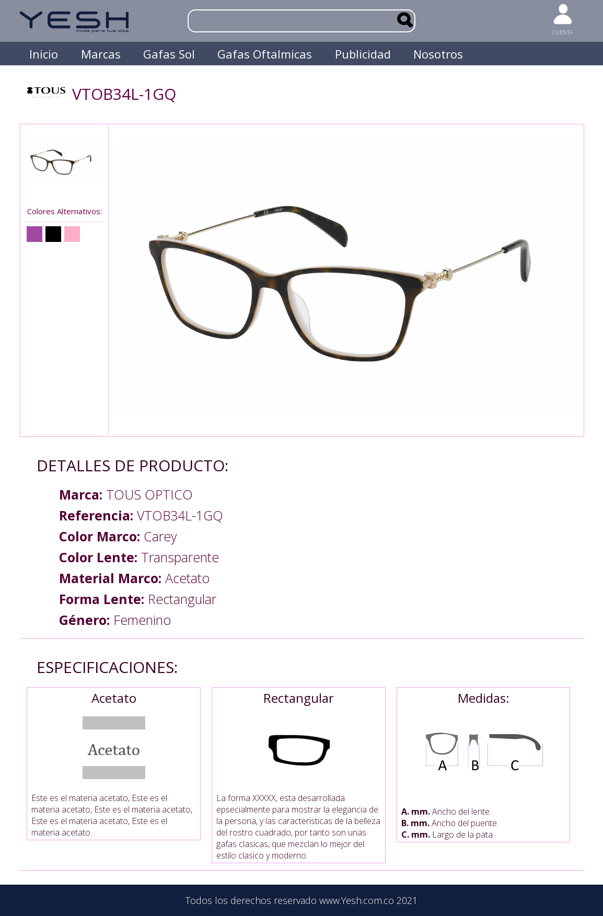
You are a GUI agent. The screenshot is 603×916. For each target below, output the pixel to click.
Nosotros (438, 54)
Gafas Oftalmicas (264, 54)
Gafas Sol (169, 54)
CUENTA (562, 32)
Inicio (43, 54)
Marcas (101, 54)
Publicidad (363, 54)
